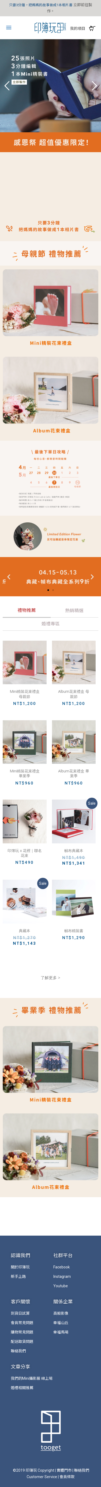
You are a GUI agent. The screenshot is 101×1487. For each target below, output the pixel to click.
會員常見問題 (22, 1323)
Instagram (62, 1276)
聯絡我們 (18, 1351)
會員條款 (67, 1477)
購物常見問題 (22, 1332)
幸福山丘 (60, 1323)
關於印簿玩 (20, 1267)
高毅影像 (60, 1313)
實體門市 (64, 1470)
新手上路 (18, 1276)
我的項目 (77, 28)
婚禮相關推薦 (22, 1388)
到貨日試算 (20, 1313)
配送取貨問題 (22, 1341)
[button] (48, 590)
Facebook (61, 1267)
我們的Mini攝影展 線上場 (32, 1378)
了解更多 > (50, 977)
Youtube (60, 1286)
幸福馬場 (60, 1332)
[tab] (27, 611)
